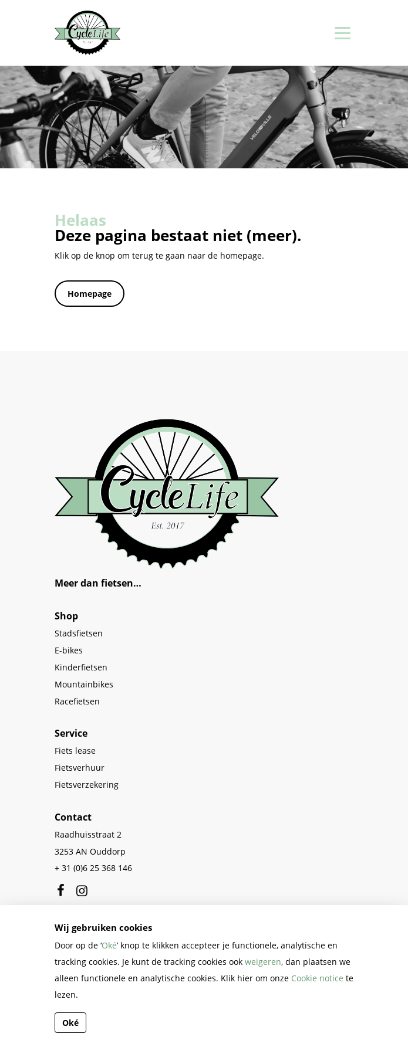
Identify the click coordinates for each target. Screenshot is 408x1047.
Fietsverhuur (79, 767)
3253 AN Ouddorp (90, 851)
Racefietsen (77, 701)
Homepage (90, 293)
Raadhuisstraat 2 (88, 834)
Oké (109, 945)
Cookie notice (317, 978)
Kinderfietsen (81, 667)
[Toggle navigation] (340, 33)
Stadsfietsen (79, 633)
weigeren (263, 961)
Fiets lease (75, 750)
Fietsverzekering (87, 784)
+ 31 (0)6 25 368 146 (93, 867)
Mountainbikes (84, 684)
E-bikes (69, 650)
